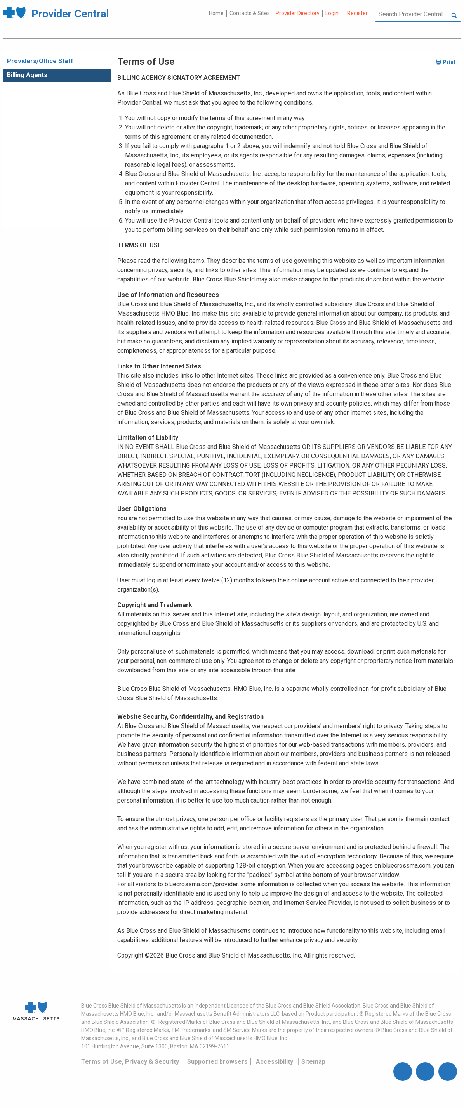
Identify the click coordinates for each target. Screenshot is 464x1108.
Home (216, 13)
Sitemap (313, 1061)
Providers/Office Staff (40, 61)
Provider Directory (298, 13)
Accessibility (274, 1061)
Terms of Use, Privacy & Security (130, 1061)
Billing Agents (27, 75)
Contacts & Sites (249, 13)
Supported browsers (217, 1061)
